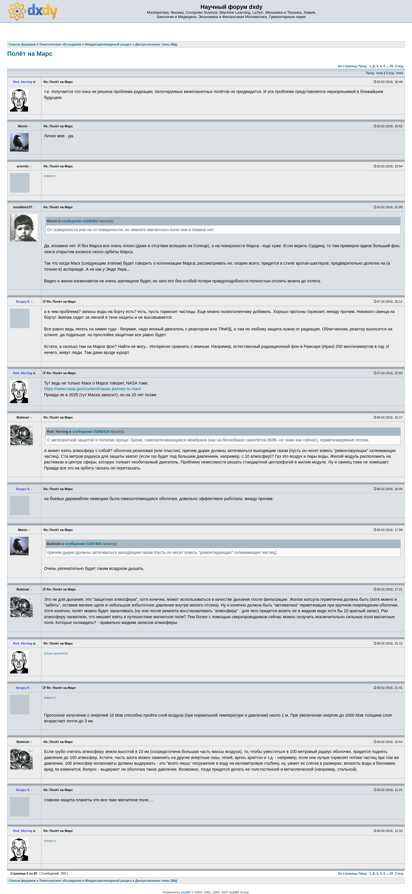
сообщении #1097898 (83, 544)
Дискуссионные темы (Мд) (156, 880)
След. (399, 66)
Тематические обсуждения (60, 880)
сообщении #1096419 (90, 432)
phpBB (186, 892)
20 (391, 66)
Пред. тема (374, 73)
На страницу (348, 66)
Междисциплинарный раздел (108, 880)
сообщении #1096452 (80, 221)
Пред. (362, 66)
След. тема (394, 73)
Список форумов (22, 880)
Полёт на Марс (30, 53)
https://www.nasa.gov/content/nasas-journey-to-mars (92, 388)
